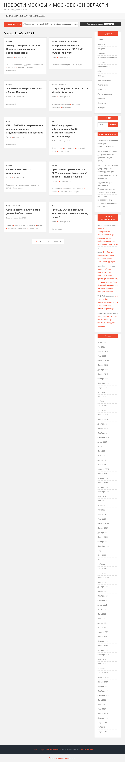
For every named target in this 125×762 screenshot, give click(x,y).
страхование (69, 148)
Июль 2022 (102, 555)
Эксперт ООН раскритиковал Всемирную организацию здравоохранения (23, 49)
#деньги (9, 225)
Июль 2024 (102, 446)
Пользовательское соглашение (62, 758)
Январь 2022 (103, 582)
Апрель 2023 (103, 514)
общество (11, 68)
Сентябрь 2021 (103, 600)
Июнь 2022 (102, 560)
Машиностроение (104, 67)
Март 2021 (102, 627)
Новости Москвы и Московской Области (56, 5)
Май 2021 (101, 618)
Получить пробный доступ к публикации (25, 16)
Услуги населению (105, 94)
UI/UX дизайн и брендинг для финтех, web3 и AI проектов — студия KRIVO (107, 156)
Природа (101, 76)
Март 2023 (102, 519)
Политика (21, 68)
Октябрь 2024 (103, 433)
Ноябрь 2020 (103, 646)
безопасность (57, 148)
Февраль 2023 (103, 523)
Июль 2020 (102, 664)
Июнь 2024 (102, 451)
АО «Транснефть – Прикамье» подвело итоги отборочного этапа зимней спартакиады (108, 302)
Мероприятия (57, 189)
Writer (54, 57)
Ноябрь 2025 (103, 374)
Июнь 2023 (102, 505)
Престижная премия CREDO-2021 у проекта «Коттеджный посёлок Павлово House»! (69, 173)
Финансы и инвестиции (61, 65)
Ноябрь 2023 (103, 483)
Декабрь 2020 (103, 641)
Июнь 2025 (102, 397)
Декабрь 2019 (103, 686)
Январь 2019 (103, 713)
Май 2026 (101, 347)
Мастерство (102, 62)
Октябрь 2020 (103, 650)
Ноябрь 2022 (103, 537)
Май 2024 (101, 455)
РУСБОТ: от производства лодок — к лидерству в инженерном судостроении (107, 201)
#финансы (31, 225)
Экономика (72, 41)
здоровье (27, 65)
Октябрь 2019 (103, 691)
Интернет (101, 49)
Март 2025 (102, 410)
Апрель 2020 (103, 673)
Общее (9, 41)
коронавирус (38, 65)
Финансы (62, 41)
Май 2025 (101, 401)
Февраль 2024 (103, 469)
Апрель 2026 (103, 351)
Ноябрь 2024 (103, 428)
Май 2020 (101, 668)
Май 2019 (101, 704)
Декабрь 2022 (103, 532)
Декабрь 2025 (103, 369)
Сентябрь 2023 (103, 492)
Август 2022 (102, 551)
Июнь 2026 (102, 342)
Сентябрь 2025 (103, 383)
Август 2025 (102, 388)
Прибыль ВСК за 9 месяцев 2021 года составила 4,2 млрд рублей (70, 213)
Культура (101, 53)
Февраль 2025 (103, 415)
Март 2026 (102, 356)
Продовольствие (104, 80)
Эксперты (101, 107)
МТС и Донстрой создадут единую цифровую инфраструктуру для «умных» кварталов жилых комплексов (108, 171)
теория (30, 68)
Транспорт (102, 89)
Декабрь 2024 (103, 424)
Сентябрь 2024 (103, 437)
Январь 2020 (103, 682)
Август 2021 (102, 605)
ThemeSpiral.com (86, 749)
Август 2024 (102, 442)
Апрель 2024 (103, 460)
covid (8, 65)
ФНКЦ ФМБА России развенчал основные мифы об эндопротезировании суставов (24, 129)
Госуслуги (101, 44)
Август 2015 (102, 732)
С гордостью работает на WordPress (46, 749)
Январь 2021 (103, 637)
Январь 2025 (103, 419)
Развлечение (103, 85)
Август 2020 (102, 659)
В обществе (17, 65)
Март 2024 (102, 465)
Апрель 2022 (103, 569)
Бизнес (100, 40)
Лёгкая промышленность (107, 58)
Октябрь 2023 (103, 487)
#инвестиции (20, 225)
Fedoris (9, 218)
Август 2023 (102, 496)
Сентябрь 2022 (103, 546)
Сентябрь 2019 (103, 695)
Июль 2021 (102, 609)
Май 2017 (101, 727)
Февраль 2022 (103, 578)
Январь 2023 (103, 528)
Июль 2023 (102, 501)
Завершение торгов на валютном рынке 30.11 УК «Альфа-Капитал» (67, 49)
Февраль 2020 (103, 677)
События (63, 191)
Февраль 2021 (103, 632)
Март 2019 (102, 709)
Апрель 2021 (103, 623)
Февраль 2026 (103, 360)
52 (49, 242)
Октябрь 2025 (103, 379)
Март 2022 (102, 573)
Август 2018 (102, 723)
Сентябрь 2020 (103, 655)
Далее (55, 242)
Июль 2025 (102, 392)
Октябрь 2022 (103, 541)
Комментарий (11, 70)
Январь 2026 (103, 365)
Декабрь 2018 (103, 718)
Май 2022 (101, 564)
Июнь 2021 (102, 614)
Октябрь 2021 (103, 596)
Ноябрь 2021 (103, 591)
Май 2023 (101, 510)
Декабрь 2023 (103, 478)
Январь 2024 (103, 474)
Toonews (9, 57)
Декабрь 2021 (103, 587)
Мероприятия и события (73, 189)
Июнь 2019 (102, 700)
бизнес (40, 225)
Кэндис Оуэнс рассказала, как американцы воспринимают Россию (108, 143)
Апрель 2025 (103, 406)
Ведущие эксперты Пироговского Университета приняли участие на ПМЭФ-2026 (107, 187)
